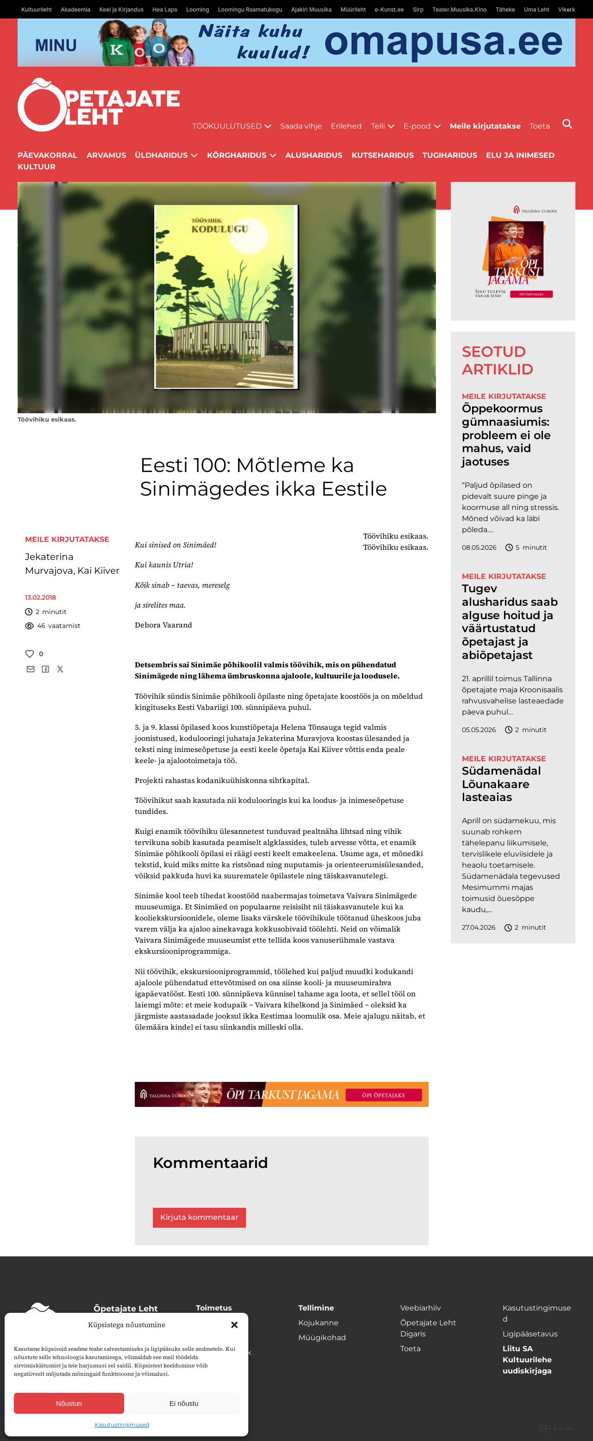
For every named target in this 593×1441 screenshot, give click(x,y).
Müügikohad (322, 1337)
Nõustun (69, 1403)
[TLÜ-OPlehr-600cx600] (513, 251)
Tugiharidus (450, 155)
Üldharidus (161, 155)
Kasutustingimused (122, 1424)
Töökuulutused (227, 126)
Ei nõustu (184, 1403)
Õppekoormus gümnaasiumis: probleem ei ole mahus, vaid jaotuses (506, 435)
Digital (557, 1429)
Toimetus (214, 1308)
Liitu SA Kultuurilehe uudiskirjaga (527, 1359)
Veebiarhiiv (420, 1308)
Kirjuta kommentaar (199, 1217)
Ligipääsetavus (530, 1333)
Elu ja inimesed (520, 155)
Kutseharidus (383, 155)
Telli (378, 126)
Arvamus (106, 155)
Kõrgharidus (236, 155)
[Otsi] (567, 124)
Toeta (540, 126)
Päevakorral (47, 155)
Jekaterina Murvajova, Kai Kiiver (72, 563)
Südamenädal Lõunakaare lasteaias (501, 784)
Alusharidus (313, 155)
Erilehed (346, 126)
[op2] (296, 43)
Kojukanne (318, 1322)
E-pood (417, 126)
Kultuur (37, 166)
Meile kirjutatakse (485, 126)
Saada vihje (301, 126)
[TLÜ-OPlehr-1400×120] (282, 1094)
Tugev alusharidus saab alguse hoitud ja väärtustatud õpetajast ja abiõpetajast (510, 622)
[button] (234, 1324)
